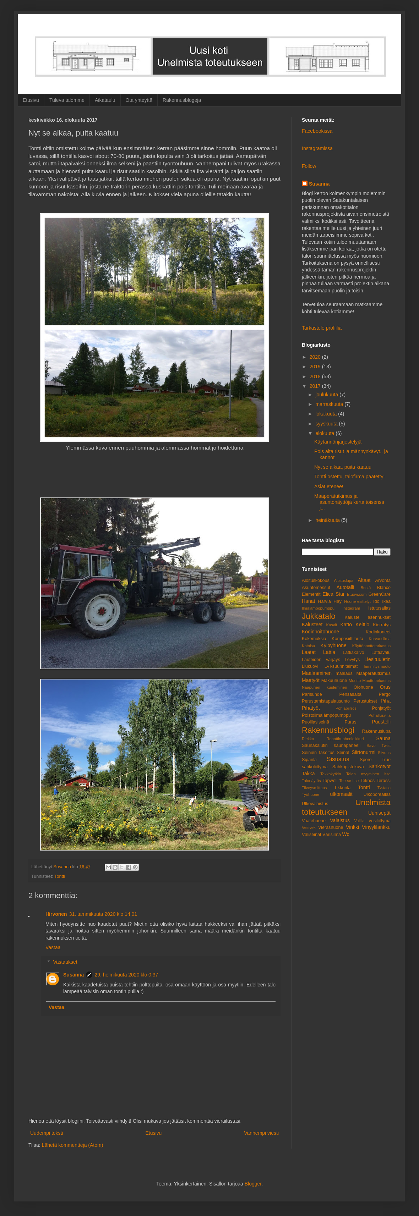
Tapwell (329, 780)
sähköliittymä (315, 766)
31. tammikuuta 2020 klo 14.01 (103, 914)
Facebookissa (317, 131)
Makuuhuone (334, 680)
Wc (345, 834)
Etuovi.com (356, 594)
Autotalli (345, 587)
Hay (337, 601)
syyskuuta (327, 424)
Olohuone (363, 687)
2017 (316, 386)
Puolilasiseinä (315, 722)
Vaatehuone (314, 820)
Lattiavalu (381, 652)
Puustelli (381, 722)
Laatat (309, 652)
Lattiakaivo (353, 652)
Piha (386, 701)
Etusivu (31, 100)
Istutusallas (379, 608)
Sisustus (338, 759)
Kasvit (331, 625)
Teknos (367, 780)
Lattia (329, 652)
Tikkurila (342, 787)
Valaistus (340, 820)
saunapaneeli (347, 745)
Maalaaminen (317, 673)
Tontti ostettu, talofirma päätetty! (349, 476)
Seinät (343, 752)
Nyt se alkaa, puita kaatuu (342, 467)
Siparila (309, 759)
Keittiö (362, 624)
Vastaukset (65, 962)
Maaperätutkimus (373, 673)
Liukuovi (310, 666)
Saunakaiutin (315, 745)
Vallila (359, 821)
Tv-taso (384, 788)
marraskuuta (329, 404)
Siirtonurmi (363, 752)
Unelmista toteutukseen (346, 807)
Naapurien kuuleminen (324, 687)
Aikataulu (105, 100)
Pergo (385, 694)
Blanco (384, 587)
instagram (351, 608)
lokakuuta (326, 414)
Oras (385, 687)
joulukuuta (327, 394)
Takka (308, 773)
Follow (309, 166)
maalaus (344, 673)
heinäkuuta (328, 520)
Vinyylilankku (376, 827)
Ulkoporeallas (377, 794)
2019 (316, 366)
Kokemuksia (314, 638)
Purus (351, 722)
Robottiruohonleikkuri (345, 739)
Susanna (73, 975)
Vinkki (352, 827)
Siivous (384, 752)
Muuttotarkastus (376, 680)
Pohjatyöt (381, 708)
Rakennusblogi (328, 730)
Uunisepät (379, 813)
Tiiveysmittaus (314, 788)
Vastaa (53, 947)
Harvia (324, 601)
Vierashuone (330, 827)
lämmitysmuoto (377, 666)
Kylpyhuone (334, 645)
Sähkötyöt (380, 766)
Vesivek (309, 827)
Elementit (311, 594)
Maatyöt (311, 680)
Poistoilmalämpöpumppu (326, 715)
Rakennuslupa (376, 731)
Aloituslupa (343, 580)
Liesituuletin (377, 659)
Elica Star (333, 594)
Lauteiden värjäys (321, 659)
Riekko (308, 739)
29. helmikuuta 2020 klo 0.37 (126, 975)
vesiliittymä (380, 820)
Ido (376, 601)
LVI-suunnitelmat (341, 666)
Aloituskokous (316, 580)
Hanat (308, 601)
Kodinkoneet (378, 631)
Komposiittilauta (347, 638)
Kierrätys (382, 624)
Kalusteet (312, 624)
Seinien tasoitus (318, 752)
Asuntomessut (316, 587)
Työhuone (310, 794)
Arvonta (383, 580)
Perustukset (365, 701)
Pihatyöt (311, 708)
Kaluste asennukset (367, 617)
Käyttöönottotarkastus (371, 646)
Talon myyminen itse (368, 774)
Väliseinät (311, 834)
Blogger (253, 1184)
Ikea (386, 601)
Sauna (383, 738)
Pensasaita (350, 694)
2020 (316, 357)
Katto (346, 624)
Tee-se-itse (349, 780)
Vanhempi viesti (261, 1133)
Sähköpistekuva (348, 766)
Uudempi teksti (46, 1133)
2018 (316, 376)
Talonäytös (311, 780)
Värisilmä (331, 834)
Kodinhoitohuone (320, 631)
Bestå (366, 587)
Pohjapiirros (346, 708)
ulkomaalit (341, 794)
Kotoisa (308, 646)
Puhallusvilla (380, 715)
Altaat (364, 580)
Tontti (59, 876)
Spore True (375, 759)
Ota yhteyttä (139, 100)
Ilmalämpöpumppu (318, 608)
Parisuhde (312, 694)
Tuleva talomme (67, 100)
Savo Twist (378, 745)
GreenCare (380, 594)
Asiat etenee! (328, 486)
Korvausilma (380, 639)
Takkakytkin (330, 774)
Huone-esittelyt (357, 601)
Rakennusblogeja (182, 100)
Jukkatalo (319, 616)
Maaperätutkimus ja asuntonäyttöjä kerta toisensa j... (349, 502)
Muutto (355, 680)
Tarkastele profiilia (322, 328)
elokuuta (325, 433)
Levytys (352, 659)
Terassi (383, 780)
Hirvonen (56, 914)
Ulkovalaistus (315, 803)
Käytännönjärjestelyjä (337, 442)
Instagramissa (317, 148)
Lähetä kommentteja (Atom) (72, 1145)
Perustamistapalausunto (326, 701)
